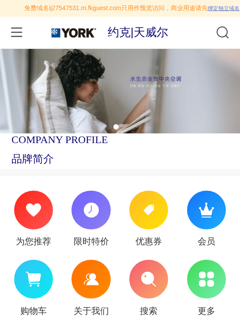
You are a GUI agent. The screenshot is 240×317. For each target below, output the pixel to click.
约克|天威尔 (138, 32)
